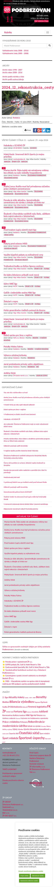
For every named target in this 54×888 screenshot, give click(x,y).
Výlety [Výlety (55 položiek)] (15, 729)
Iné (37, 367)
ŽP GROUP (6, 802)
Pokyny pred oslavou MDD (14, 538)
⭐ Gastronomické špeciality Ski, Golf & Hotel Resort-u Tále (26, 667)
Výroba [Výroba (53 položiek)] (20, 729)
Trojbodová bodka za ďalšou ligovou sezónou (22, 606)
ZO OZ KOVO (17, 148)
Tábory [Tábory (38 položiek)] (48, 726)
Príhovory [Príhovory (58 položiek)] (24, 722)
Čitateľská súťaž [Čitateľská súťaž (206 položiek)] (29, 733)
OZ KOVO (33, 148)
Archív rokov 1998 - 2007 (12, 70)
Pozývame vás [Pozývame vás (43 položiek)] (25, 718)
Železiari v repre (10, 627)
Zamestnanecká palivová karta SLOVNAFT (18, 492)
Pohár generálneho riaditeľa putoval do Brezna (22, 632)
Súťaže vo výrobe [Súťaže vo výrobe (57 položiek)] (34, 726)
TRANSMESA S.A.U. (10, 810)
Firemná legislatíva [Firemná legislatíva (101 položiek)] (37, 706)
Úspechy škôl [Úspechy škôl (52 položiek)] (14, 733)
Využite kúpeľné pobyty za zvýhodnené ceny (21, 553)
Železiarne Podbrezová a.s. (12, 804)
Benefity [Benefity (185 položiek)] (41, 697)
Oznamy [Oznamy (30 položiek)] (18, 718)
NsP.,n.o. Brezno (18, 338)
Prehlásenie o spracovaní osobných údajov (12, 774)
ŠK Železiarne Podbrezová (39, 769)
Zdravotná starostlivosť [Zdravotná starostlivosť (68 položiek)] (39, 729)
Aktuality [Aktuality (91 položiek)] (12, 697)
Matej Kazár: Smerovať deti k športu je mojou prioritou (26, 574)
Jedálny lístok (9, 580)
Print (28, 130)
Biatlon (7, 162)
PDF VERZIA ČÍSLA (41, 21)
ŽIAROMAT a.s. (8, 807)
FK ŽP (15, 286)
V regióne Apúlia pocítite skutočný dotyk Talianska (21, 451)
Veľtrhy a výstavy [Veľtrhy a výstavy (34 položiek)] (7, 729)
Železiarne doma (11, 178)
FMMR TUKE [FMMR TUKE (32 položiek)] (9, 712)
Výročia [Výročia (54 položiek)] (26, 729)
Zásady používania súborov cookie (25, 871)
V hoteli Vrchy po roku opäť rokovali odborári (19, 405)
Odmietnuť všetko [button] (32, 876)
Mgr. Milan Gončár (19, 191)
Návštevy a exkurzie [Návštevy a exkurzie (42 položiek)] (8, 718)
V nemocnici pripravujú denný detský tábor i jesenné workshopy (26, 504)
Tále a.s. (32, 772)
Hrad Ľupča (8, 235)
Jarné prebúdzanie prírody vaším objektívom (22, 585)
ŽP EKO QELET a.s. (9, 816)
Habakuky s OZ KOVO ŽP (12, 419)
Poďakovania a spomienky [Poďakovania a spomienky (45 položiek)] (39, 718)
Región (35, 338)
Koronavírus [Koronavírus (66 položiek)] (7, 715)
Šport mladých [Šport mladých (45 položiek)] (45, 733)
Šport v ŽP (16, 162)
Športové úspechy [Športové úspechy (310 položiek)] (32, 738)
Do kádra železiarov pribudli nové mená (20, 611)
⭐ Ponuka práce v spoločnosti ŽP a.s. (17, 662)
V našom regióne (41, 349)
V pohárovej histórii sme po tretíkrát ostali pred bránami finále (25, 482)
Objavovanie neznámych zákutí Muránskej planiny (21, 509)
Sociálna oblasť (10, 248)
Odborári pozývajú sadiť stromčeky (16, 446)
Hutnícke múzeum (36, 764)
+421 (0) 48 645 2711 (10, 755)
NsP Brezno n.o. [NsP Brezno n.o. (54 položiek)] (40, 715)
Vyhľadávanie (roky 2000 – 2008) (15, 53)
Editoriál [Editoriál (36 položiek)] (24, 707)
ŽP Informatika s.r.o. (37, 766)
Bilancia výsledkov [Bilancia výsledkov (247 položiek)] (22, 702)
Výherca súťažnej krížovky (14, 590)
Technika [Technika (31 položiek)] (43, 726)
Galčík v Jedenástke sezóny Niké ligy (18, 621)
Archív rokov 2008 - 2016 (12, 72)
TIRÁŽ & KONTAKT (9, 769)
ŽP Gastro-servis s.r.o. (20, 376)
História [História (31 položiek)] (29, 712)
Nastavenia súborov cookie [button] (23, 881)
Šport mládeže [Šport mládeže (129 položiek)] (10, 738)
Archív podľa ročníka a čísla (13, 76)
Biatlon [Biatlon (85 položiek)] (5, 702)
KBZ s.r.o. (6, 813)
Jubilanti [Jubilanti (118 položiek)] (43, 711)
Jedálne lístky (41, 376)
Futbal (46, 269)
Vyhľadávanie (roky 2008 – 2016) (15, 50)
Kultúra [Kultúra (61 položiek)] (16, 715)
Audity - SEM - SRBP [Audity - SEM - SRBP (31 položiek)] (30, 697)
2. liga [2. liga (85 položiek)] (5, 697)
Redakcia (16, 118)
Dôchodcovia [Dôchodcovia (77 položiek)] (16, 706)
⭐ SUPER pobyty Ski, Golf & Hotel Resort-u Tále (21, 664)
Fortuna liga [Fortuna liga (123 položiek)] (20, 711)
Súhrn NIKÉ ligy (10, 616)
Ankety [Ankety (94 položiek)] (20, 697)
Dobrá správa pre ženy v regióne (15, 409)
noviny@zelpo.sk (19, 159)
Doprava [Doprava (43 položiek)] (37, 702)
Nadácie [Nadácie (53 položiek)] (22, 715)
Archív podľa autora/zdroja (13, 79)
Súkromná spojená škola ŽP (40, 755)
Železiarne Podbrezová (37, 175)
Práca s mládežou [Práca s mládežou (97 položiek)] (11, 721)
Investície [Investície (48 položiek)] (35, 712)
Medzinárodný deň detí (12, 477)
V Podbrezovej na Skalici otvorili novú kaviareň (20, 414)
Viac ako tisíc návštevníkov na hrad (15, 393)
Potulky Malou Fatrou (12, 595)
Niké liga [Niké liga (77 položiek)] (29, 715)
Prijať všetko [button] (19, 876)
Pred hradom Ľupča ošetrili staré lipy (18, 543)
